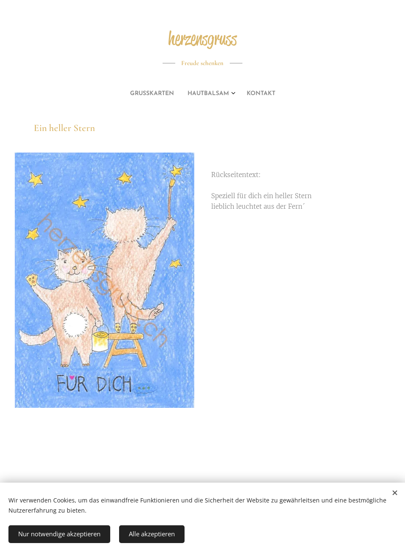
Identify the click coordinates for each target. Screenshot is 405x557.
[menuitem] (190, 93)
